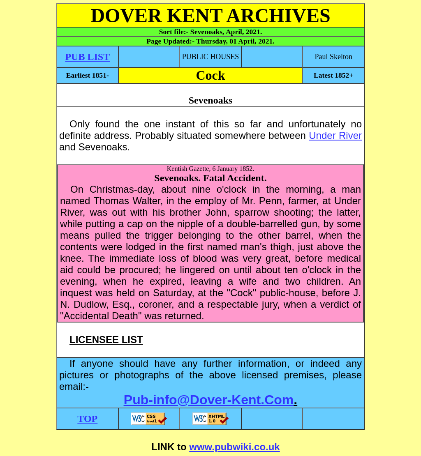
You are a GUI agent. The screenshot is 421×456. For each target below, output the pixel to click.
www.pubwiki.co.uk (234, 446)
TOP (87, 418)
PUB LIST (87, 56)
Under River (335, 135)
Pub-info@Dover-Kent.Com (209, 399)
